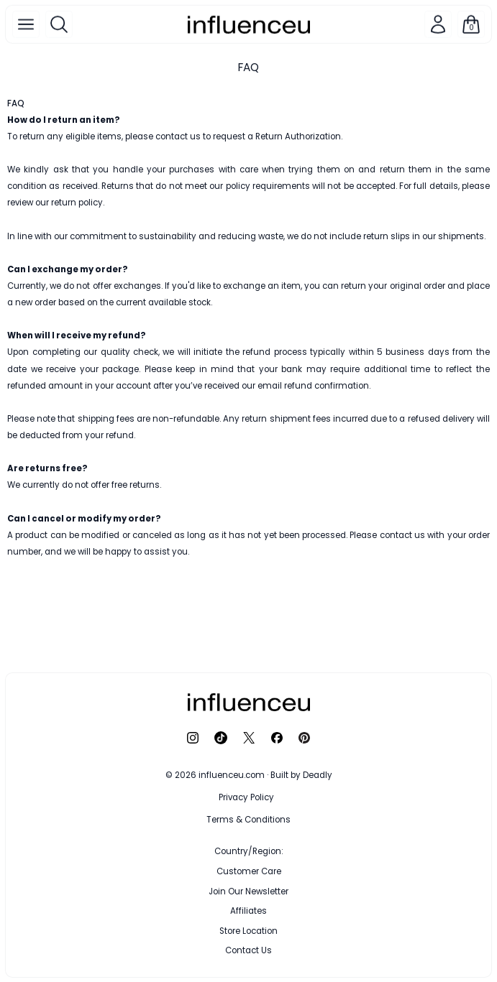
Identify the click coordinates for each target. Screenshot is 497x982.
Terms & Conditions (248, 819)
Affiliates (248, 911)
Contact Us (248, 950)
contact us (178, 136)
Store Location (248, 931)
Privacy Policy (246, 797)
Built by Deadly (301, 775)
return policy (77, 202)
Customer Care (248, 871)
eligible (80, 136)
